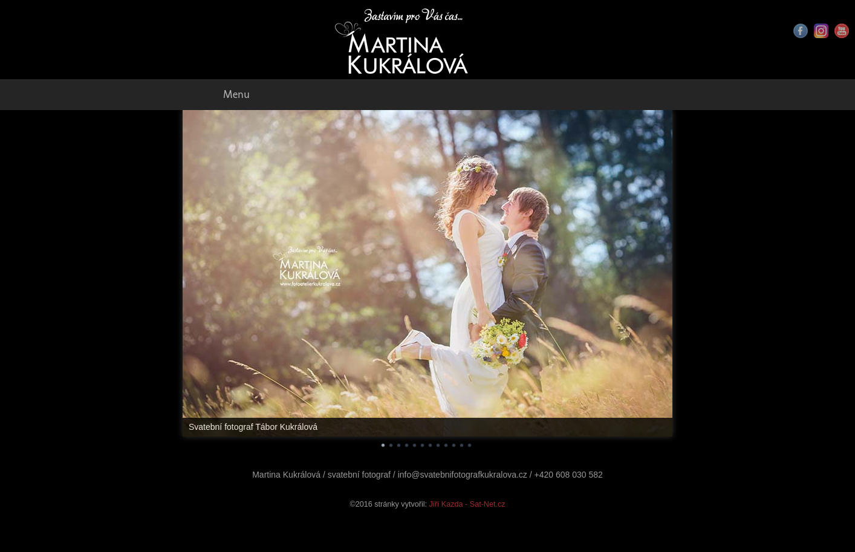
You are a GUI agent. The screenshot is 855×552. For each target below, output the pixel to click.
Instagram (821, 31)
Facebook (800, 31)
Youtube (841, 31)
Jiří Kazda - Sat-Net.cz (467, 504)
